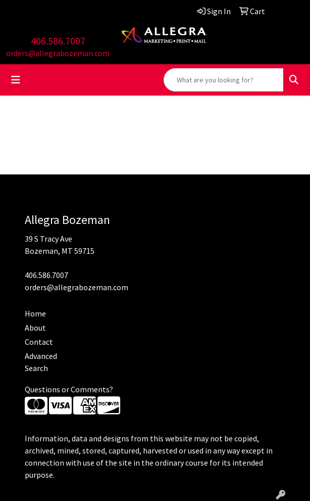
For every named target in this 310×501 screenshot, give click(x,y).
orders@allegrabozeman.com (58, 53)
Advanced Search (41, 362)
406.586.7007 (58, 40)
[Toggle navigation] (15, 80)
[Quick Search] (224, 80)
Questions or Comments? (69, 389)
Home (35, 313)
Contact (39, 342)
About (35, 328)
